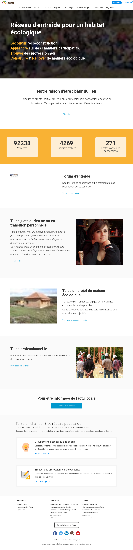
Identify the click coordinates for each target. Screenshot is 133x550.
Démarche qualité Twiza (25, 507)
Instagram (72, 533)
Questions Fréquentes (90, 504)
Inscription (116, 3)
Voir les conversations (71, 193)
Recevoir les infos (42, 453)
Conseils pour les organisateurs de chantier (64, 504)
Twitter (61, 533)
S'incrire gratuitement (66, 406)
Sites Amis (86, 515)
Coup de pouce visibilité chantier (60, 507)
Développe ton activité (19, 366)
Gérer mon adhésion (89, 518)
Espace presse (21, 510)
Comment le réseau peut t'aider (74, 320)
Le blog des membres (57, 518)
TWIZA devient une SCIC (90, 512)
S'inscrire (66, 114)
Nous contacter (22, 504)
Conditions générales (60, 540)
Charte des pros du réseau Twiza (93, 507)
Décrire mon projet (42, 481)
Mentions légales (74, 540)
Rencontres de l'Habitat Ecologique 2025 (63, 510)
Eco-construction (55, 515)
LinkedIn (66, 533)
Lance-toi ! (18, 261)
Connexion (128, 3)
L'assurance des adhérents (91, 510)
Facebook (55, 533)
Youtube (78, 533)
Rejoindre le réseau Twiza (58, 512)
